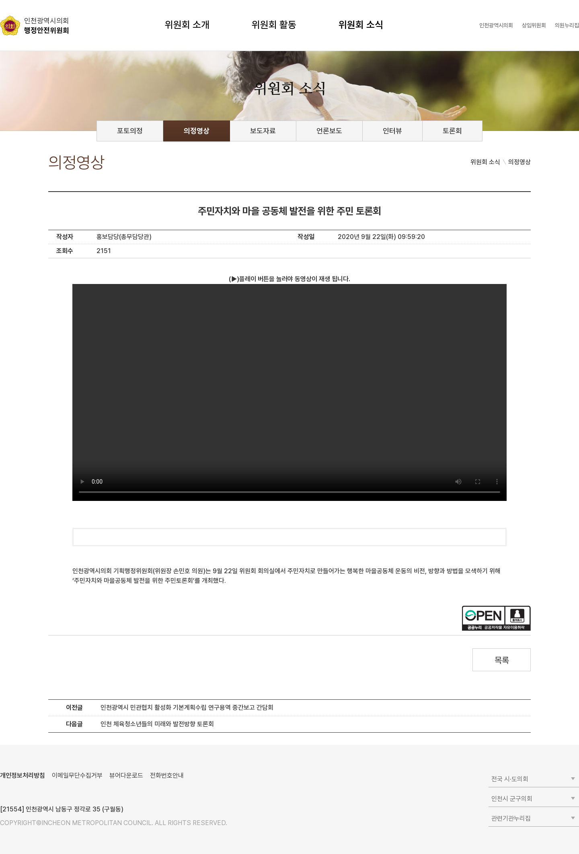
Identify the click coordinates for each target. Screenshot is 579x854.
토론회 (452, 131)
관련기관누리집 (511, 818)
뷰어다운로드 (126, 775)
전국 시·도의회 (509, 779)
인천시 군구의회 (511, 799)
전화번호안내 (167, 775)
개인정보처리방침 (22, 775)
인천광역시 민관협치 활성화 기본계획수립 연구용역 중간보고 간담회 (187, 707)
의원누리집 (567, 25)
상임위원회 (534, 25)
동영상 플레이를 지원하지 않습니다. (289, 392)
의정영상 (196, 131)
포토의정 (130, 131)
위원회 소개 (187, 25)
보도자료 (263, 131)
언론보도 (329, 131)
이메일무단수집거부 (77, 775)
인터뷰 (392, 131)
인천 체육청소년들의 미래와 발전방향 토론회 (157, 724)
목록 (502, 660)
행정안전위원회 (46, 25)
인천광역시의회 (496, 25)
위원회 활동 (274, 25)
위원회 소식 (361, 25)
